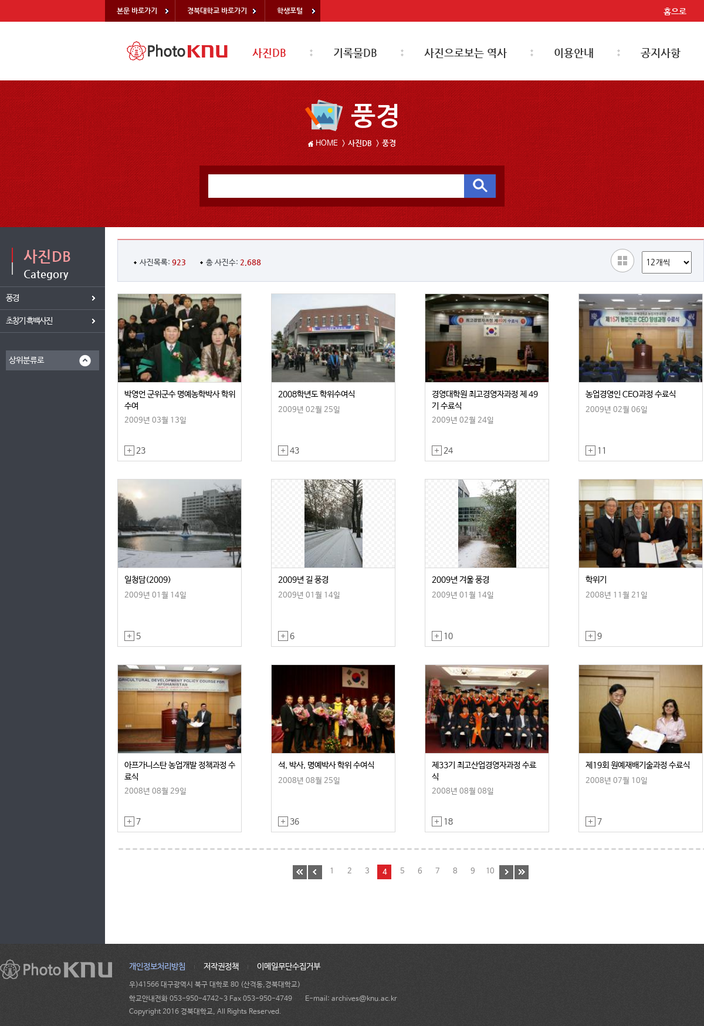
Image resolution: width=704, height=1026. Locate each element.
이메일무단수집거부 (288, 966)
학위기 (596, 580)
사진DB (269, 52)
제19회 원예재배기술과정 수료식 (637, 765)
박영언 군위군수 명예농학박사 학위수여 (179, 400)
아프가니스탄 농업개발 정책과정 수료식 (179, 771)
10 (490, 871)
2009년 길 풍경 (303, 580)
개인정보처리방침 (157, 966)
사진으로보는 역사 (465, 52)
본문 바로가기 (137, 10)
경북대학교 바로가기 (217, 10)
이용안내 (574, 52)
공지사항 (661, 52)
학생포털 (290, 10)
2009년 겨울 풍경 (460, 580)
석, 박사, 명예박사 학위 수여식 (326, 765)
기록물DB (355, 52)
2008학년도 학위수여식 (316, 394)
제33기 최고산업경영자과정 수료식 (484, 771)
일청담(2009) (147, 580)
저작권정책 (221, 966)
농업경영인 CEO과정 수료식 (630, 394)
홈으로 (675, 11)
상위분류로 (26, 360)
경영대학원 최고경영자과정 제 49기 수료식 (485, 400)
